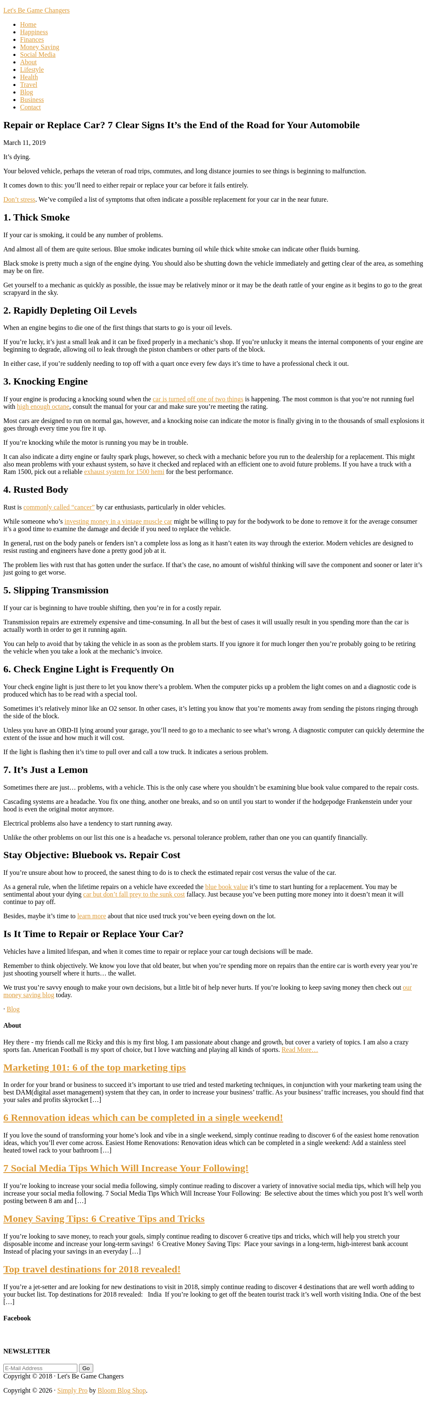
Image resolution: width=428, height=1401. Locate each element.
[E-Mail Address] (40, 1368)
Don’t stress (19, 199)
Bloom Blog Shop (122, 1390)
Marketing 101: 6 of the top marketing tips (94, 1067)
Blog (13, 1009)
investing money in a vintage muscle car (118, 521)
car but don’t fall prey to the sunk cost (134, 894)
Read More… (300, 1049)
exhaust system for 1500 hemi (124, 471)
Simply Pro (72, 1390)
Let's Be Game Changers (36, 10)
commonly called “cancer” (59, 507)
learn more (91, 916)
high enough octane (43, 406)
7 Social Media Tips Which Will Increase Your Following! (126, 1168)
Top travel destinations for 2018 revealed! (92, 1269)
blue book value (226, 886)
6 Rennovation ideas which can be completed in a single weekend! (143, 1117)
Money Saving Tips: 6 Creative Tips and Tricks (104, 1218)
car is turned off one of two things (198, 399)
